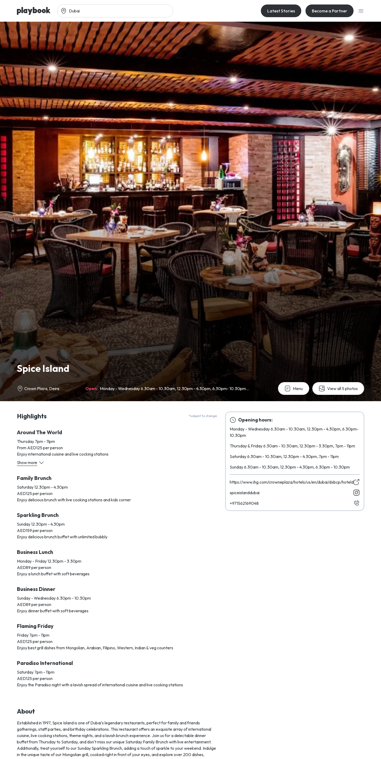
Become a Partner (329, 10)
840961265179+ (244, 503)
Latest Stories (281, 10)
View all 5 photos (338, 388)
